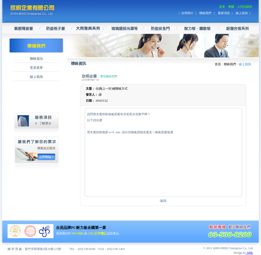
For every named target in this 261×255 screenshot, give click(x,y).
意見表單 (36, 68)
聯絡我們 (205, 13)
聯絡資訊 (36, 58)
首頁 (218, 64)
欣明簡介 (187, 13)
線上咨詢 (242, 13)
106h (249, 252)
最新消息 (224, 13)
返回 (163, 201)
